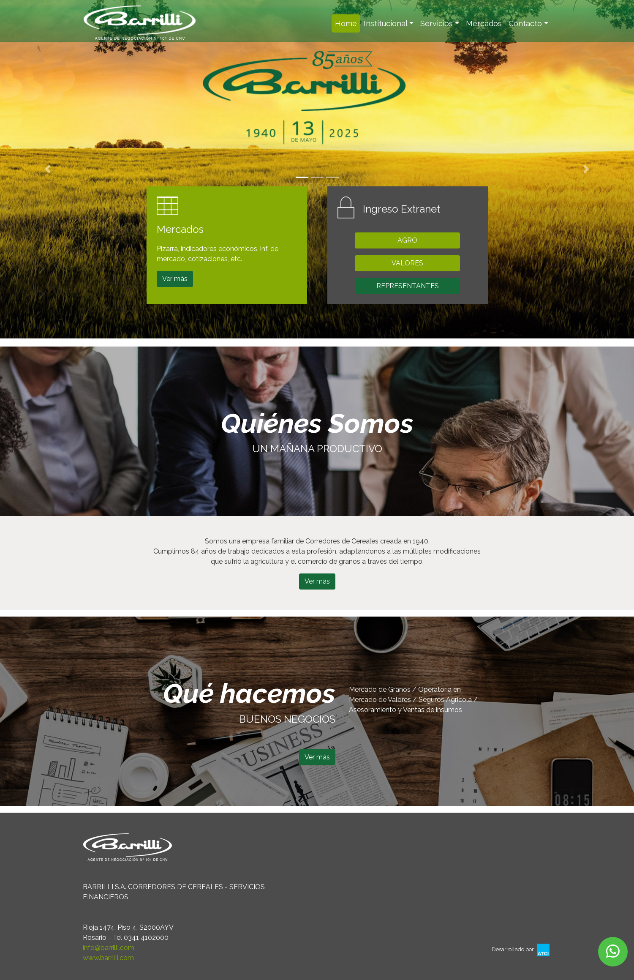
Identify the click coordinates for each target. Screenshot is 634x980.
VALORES (407, 263)
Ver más (175, 279)
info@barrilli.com (108, 948)
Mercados (484, 23)
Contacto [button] (525, 23)
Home (347, 22)
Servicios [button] (436, 23)
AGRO (407, 240)
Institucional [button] (386, 23)
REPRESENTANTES (407, 286)
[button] (47, 169)
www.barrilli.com (108, 958)
